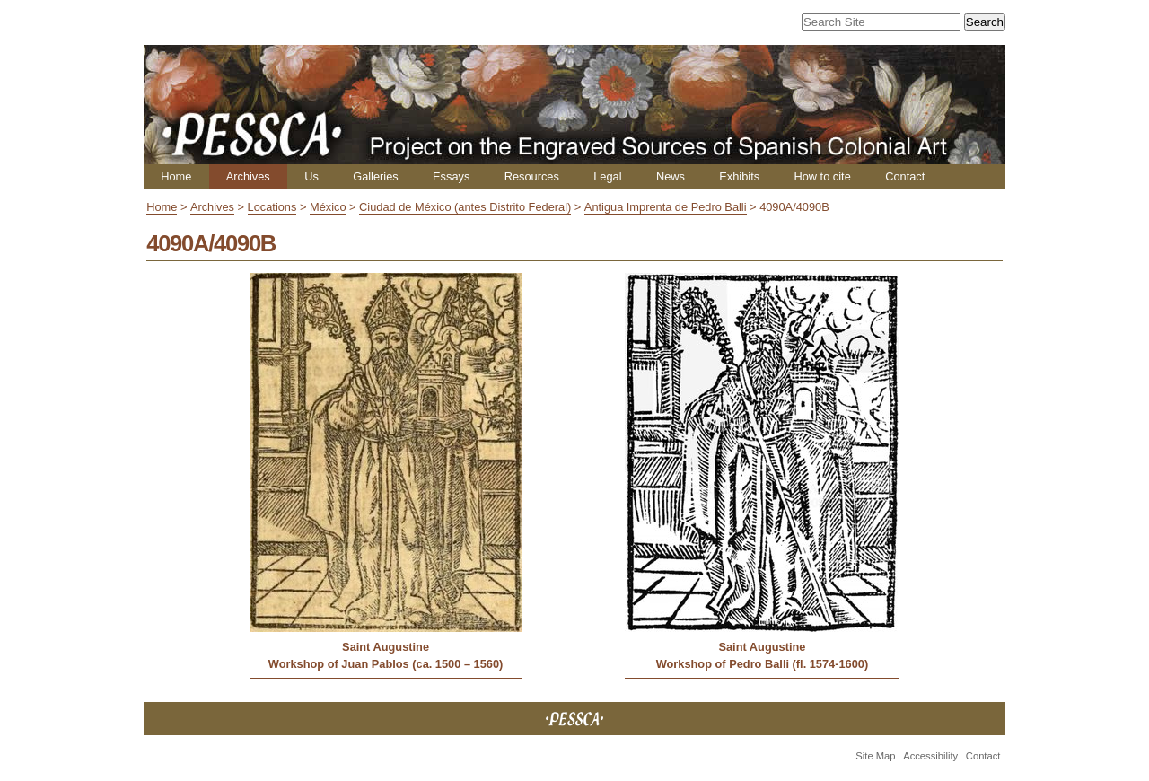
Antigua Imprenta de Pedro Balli (665, 207)
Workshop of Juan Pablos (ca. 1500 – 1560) (386, 664)
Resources (531, 176)
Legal (607, 176)
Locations (272, 207)
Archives (248, 176)
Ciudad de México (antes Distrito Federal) (465, 207)
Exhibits (739, 176)
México (328, 207)
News (670, 176)
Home (176, 176)
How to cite (822, 176)
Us (311, 176)
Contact (905, 176)
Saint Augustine (385, 647)
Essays (451, 176)
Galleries (376, 176)
